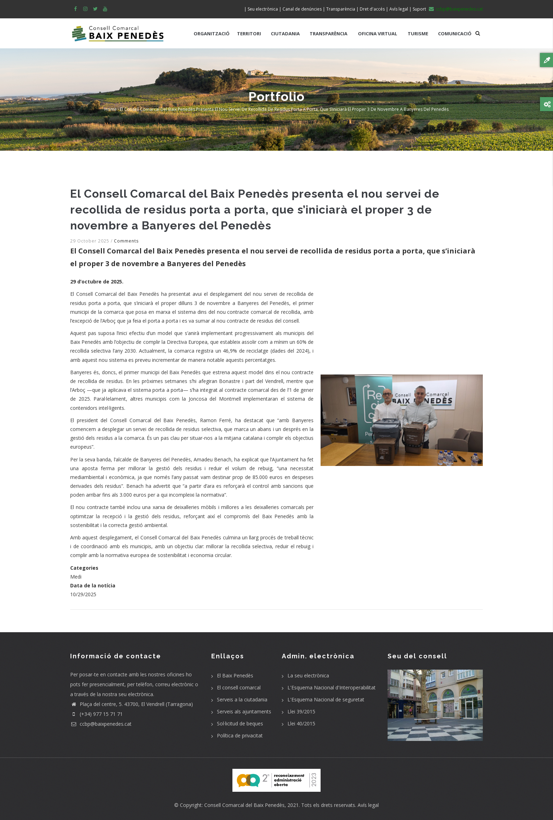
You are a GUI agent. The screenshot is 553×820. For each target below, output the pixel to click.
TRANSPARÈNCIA (328, 33)
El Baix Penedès (235, 675)
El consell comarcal (239, 687)
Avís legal (368, 805)
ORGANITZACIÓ (212, 33)
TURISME (418, 33)
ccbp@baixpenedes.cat (101, 723)
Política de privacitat (240, 735)
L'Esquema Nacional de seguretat (325, 699)
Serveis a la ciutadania (242, 699)
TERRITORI (249, 33)
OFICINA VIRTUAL (377, 33)
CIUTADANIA (285, 33)
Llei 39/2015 (301, 711)
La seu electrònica (308, 675)
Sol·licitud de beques (240, 723)
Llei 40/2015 (301, 723)
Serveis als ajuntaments (244, 711)
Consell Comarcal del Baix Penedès (244, 805)
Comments (126, 241)
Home (110, 109)
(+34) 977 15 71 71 (96, 714)
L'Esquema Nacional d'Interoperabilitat (331, 687)
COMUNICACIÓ (455, 33)
